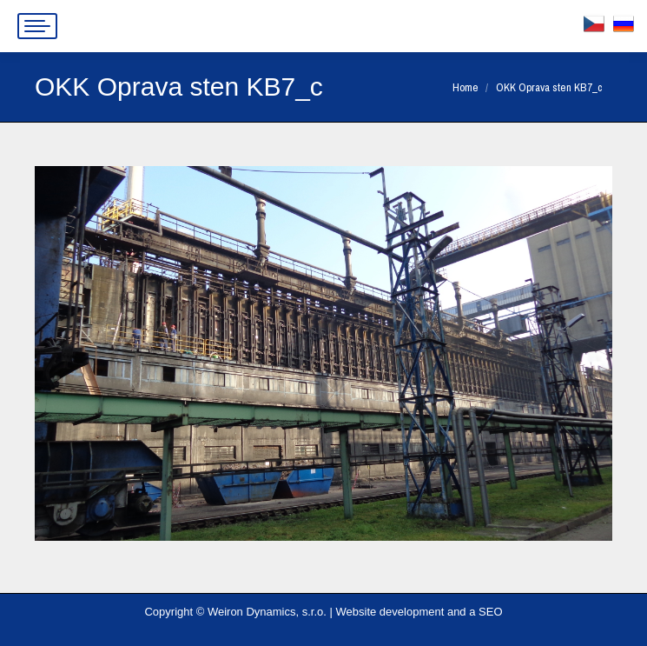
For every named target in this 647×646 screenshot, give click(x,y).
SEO (490, 611)
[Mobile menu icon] (37, 26)
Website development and (401, 611)
